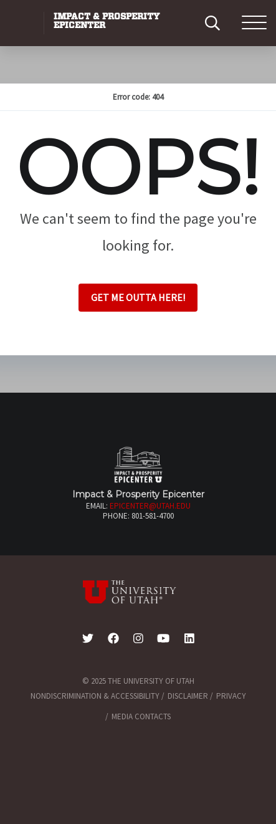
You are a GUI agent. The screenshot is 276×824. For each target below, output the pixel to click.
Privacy (231, 696)
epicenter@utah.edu (150, 506)
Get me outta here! (138, 297)
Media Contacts (141, 716)
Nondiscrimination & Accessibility (95, 696)
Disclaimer (188, 696)
